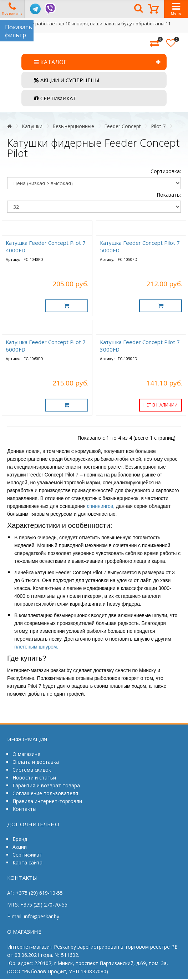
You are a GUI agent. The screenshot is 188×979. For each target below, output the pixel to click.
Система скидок (31, 769)
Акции (19, 846)
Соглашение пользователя (45, 793)
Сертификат (27, 854)
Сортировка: (166, 171)
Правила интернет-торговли (47, 801)
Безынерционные (73, 126)
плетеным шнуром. (36, 647)
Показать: (169, 194)
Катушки (32, 126)
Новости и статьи (34, 777)
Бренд (19, 839)
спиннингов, (101, 506)
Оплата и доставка (35, 761)
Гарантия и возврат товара (46, 785)
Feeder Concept (122, 126)
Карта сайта (27, 862)
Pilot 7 (158, 126)
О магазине (26, 754)
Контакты (24, 809)
